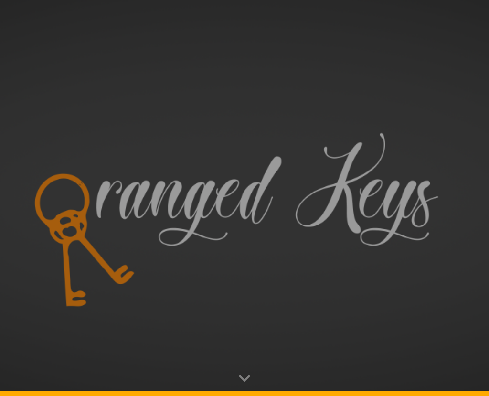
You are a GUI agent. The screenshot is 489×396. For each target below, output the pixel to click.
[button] (244, 378)
